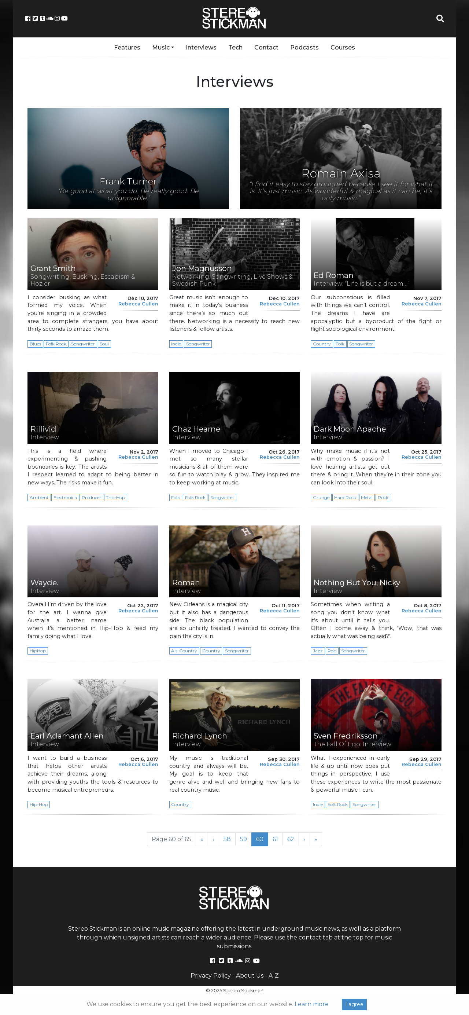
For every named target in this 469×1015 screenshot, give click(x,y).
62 (293, 839)
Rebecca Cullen (138, 304)
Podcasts (304, 47)
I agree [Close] (354, 1004)
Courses (342, 47)
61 (277, 839)
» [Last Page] (315, 839)
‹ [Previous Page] (213, 839)
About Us (249, 975)
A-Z (274, 975)
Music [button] (161, 47)
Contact (266, 47)
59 (246, 839)
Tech (235, 47)
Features (127, 47)
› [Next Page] (304, 839)
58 (229, 839)
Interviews (201, 47)
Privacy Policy (211, 975)
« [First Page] (201, 839)
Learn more (312, 1004)
